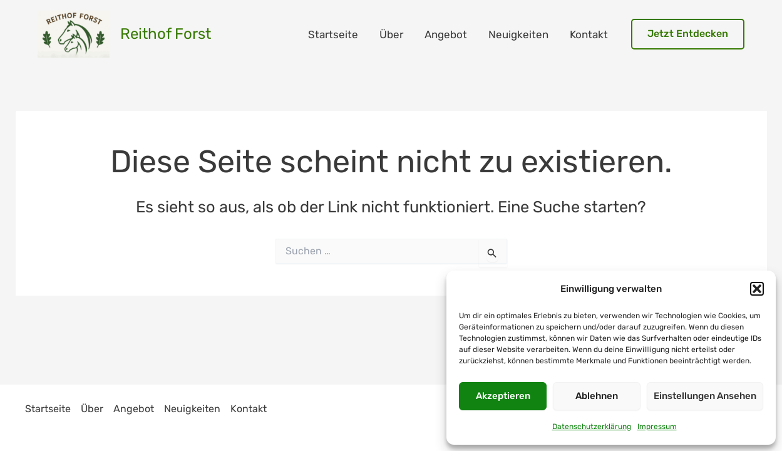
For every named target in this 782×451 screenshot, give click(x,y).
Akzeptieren (503, 396)
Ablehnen (596, 396)
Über (391, 34)
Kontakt (589, 34)
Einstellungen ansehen (705, 396)
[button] (757, 289)
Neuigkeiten (518, 34)
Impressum (657, 426)
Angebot (445, 34)
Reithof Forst (165, 34)
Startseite (333, 34)
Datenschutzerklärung (591, 426)
